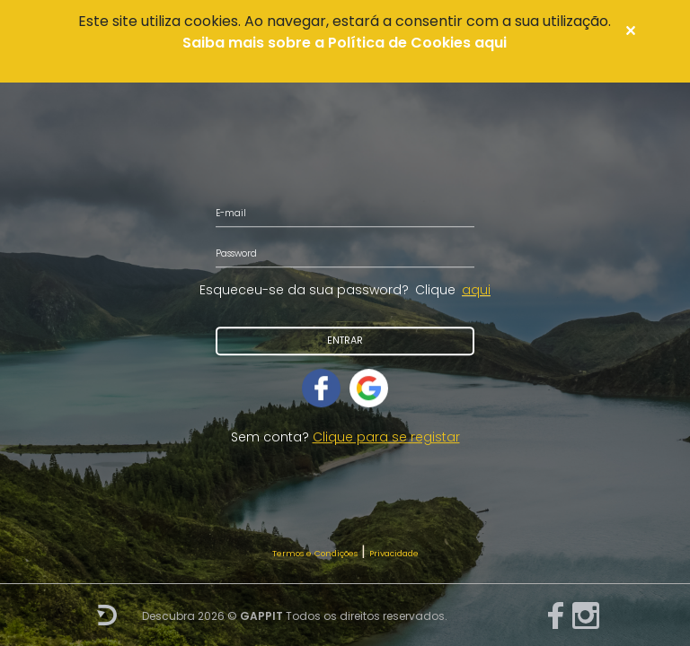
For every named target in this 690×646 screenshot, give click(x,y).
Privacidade (394, 553)
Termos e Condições (315, 553)
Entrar (345, 340)
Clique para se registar (386, 437)
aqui (476, 290)
